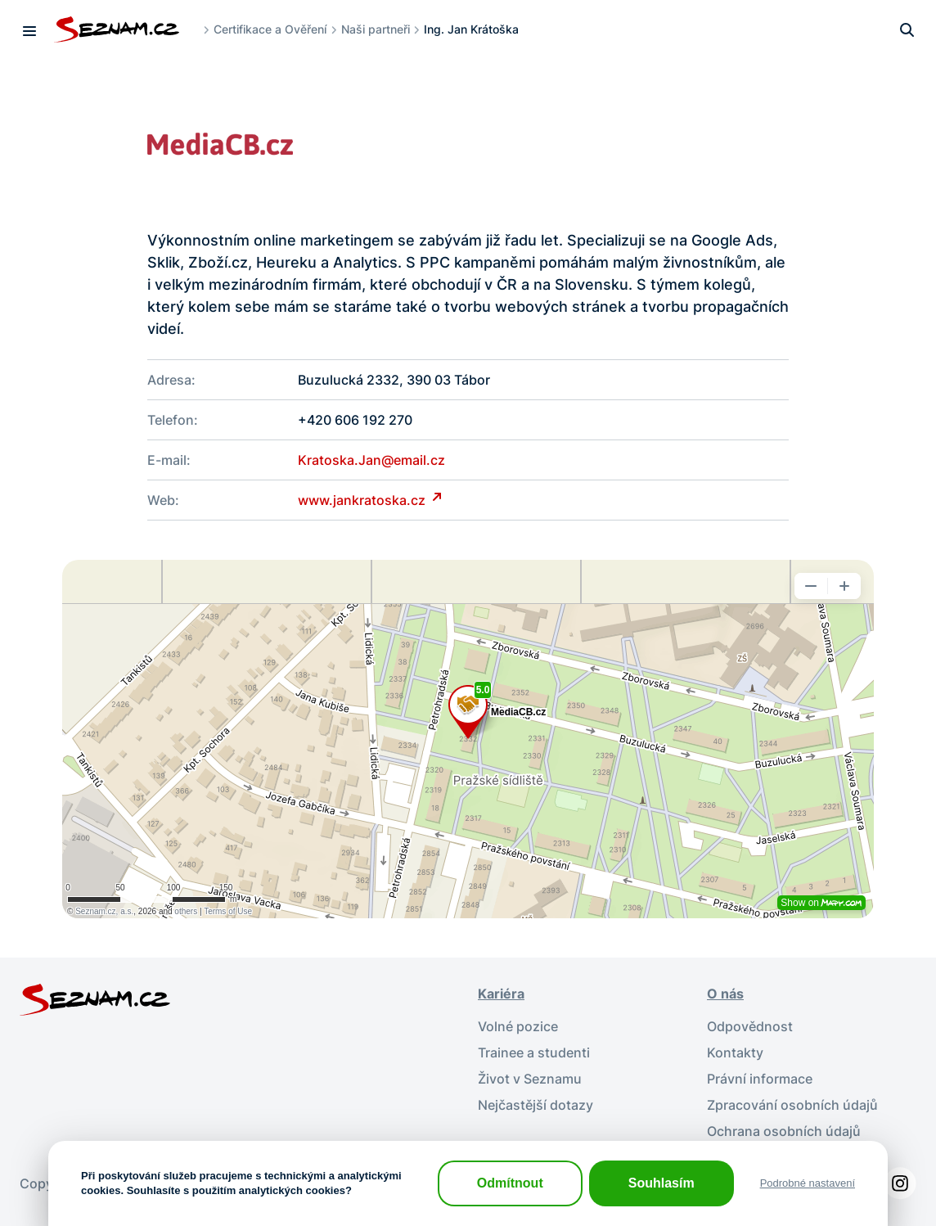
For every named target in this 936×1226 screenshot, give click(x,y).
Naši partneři (375, 29)
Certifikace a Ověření (270, 29)
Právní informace (759, 1078)
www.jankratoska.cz (363, 500)
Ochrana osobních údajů (784, 1131)
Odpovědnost (750, 1026)
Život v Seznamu (530, 1078)
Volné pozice (518, 1026)
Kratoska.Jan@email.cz (371, 460)
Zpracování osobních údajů (792, 1105)
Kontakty (735, 1052)
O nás (725, 993)
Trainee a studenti (534, 1052)
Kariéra (501, 993)
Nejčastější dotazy (535, 1105)
